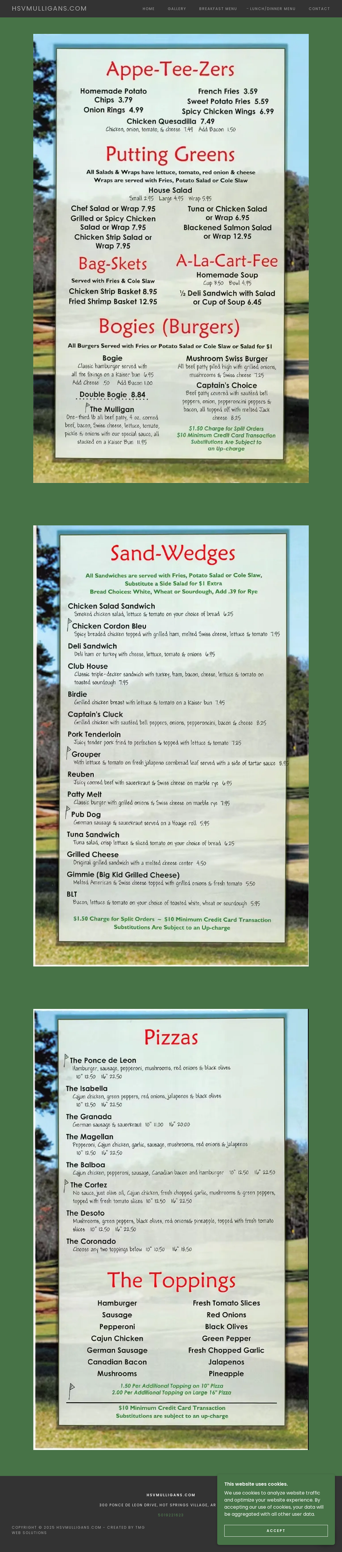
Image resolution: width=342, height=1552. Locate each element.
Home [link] (149, 8)
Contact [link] (319, 8)
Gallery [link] (177, 8)
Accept (276, 1530)
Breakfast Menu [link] (218, 8)
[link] (49, 9)
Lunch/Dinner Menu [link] (273, 8)
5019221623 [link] (171, 1515)
